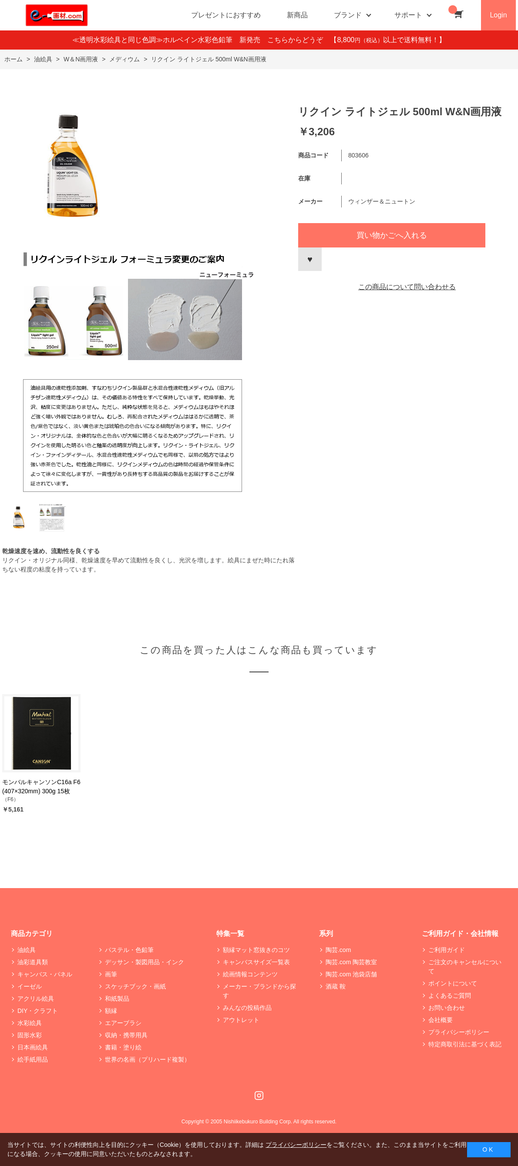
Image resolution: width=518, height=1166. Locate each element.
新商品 (297, 15)
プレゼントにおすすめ (226, 15)
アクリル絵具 (35, 998)
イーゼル (29, 986)
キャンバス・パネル (44, 974)
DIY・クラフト (37, 1010)
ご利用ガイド (446, 949)
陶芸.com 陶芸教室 (351, 962)
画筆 (111, 974)
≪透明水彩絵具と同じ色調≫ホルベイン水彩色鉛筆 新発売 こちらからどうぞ (201, 39)
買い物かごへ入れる (392, 235)
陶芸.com (338, 949)
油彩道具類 (32, 962)
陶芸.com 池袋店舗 (351, 974)
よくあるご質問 (449, 995)
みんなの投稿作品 (247, 1007)
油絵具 (26, 949)
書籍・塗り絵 (123, 1047)
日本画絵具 (32, 1047)
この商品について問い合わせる (407, 287)
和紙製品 (117, 998)
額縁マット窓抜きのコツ (256, 949)
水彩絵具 (29, 1022)
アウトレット (241, 1019)
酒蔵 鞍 (336, 986)
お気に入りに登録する (310, 259)
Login (498, 15)
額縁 (111, 1010)
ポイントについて (452, 983)
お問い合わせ (446, 1007)
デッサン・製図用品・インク (144, 962)
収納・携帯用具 (126, 1035)
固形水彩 (29, 1035)
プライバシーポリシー (458, 1032)
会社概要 (440, 1019)
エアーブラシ (123, 1022)
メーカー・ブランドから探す (259, 991)
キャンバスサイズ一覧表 (256, 962)
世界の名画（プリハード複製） (147, 1059)
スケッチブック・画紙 (135, 986)
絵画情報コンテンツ (250, 974)
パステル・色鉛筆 (129, 949)
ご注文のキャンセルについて (464, 967)
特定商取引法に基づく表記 (464, 1044)
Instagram (259, 1095)
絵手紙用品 (32, 1059)
